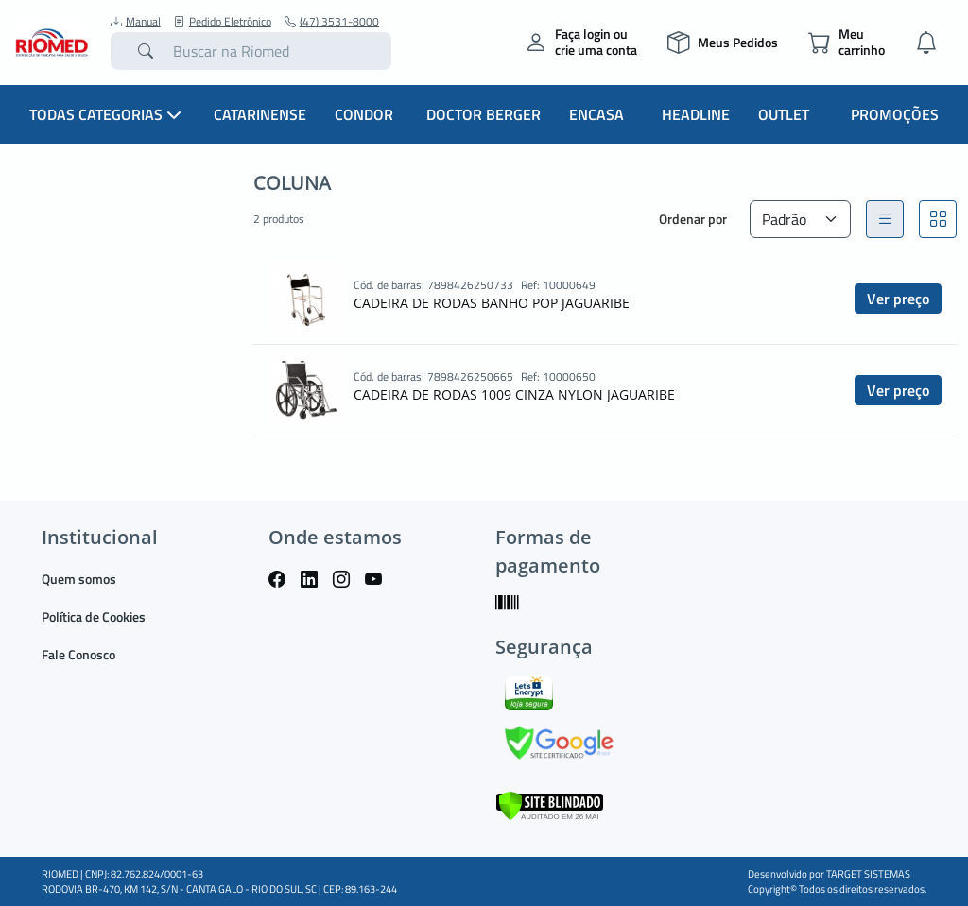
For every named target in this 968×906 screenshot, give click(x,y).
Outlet (783, 114)
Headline (696, 114)
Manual (136, 21)
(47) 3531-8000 (332, 21)
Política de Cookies (94, 616)
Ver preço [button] (898, 298)
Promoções (895, 114)
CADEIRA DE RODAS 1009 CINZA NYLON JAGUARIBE (514, 394)
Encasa (596, 114)
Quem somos (79, 579)
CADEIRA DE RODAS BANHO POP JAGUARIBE (492, 303)
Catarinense (260, 114)
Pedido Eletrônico (222, 21)
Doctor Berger (483, 114)
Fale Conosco (78, 654)
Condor (364, 114)
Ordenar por (693, 219)
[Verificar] (549, 804)
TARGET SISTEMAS (868, 873)
